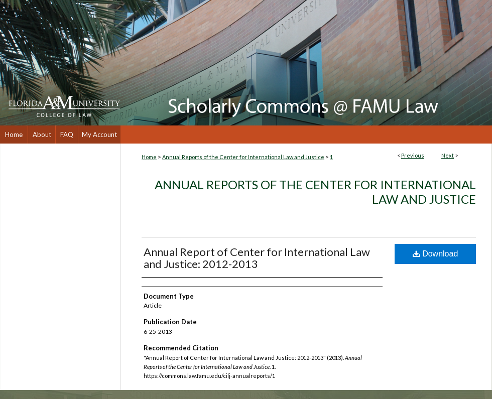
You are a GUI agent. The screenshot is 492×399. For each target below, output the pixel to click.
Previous (412, 155)
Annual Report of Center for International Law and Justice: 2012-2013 (257, 258)
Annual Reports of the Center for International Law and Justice (243, 157)
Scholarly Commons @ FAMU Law (306, 62)
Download (435, 253)
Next (447, 155)
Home (149, 157)
